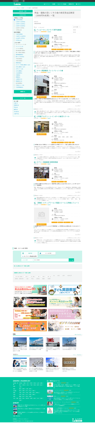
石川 (27, 409)
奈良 (34, 411)
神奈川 (23, 403)
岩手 (28, 401)
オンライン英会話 (62, 4)
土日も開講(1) (19, 70)
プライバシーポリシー (23, 437)
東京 (20, 403)
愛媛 (20, 415)
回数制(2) (18, 77)
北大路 (30, 294)
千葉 (31, 403)
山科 (73, 294)
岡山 (23, 413)
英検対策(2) (18, 62)
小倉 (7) (16, 103)
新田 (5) (16, 109)
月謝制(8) (18, 75)
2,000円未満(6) (19, 19)
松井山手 (17, 297)
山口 (27, 413)
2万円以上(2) (19, 40)
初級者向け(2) (19, 81)
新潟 (20, 409)
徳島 (30, 415)
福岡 (20, 417)
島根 (34, 413)
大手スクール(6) (19, 68)
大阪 (20, 411)
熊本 (23, 417)
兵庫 (23, 411)
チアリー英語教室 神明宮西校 (48, 176)
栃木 (41, 403)
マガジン (78, 4)
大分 (38, 417)
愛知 (20, 407)
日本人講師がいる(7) (20, 66)
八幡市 (56, 297)
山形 (38, 401)
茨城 (35, 403)
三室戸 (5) (16, 113)
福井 (34, 409)
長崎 (31, 417)
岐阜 (30, 407)
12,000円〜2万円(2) (20, 38)
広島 (20, 413)
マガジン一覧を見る (77, 373)
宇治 (39, 297)
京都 (45, 294)
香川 (23, 415)
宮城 (35, 401)
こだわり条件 (25, 278)
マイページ (47, 4)
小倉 (34, 297)
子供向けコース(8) (20, 85)
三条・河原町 (37, 294)
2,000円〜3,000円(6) (20, 21)
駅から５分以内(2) (20, 56)
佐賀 (35, 417)
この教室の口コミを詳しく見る (72, 64)
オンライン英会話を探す (65, 275)
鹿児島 (27, 417)
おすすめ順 (75, 26)
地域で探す (30, 275)
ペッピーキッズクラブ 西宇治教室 (50, 31)
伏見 (68, 294)
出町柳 (50, 294)
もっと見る (76, 61)
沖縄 (20, 418)
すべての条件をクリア (28, 94)
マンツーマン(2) (19, 46)
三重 (27, 407)
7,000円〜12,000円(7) (21, 36)
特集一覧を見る (78, 353)
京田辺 (45, 297)
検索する (22, 91)
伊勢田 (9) (16, 105)
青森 (24, 401)
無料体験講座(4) (19, 54)
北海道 (20, 401)
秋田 (31, 401)
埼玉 (28, 403)
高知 (27, 415)
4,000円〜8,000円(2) (20, 25)
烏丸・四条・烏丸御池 (20, 294)
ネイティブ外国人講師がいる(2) (23, 64)
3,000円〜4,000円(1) (20, 23)
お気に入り (43, 47)
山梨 (20, 405)
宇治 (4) (16, 107)
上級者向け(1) (19, 79)
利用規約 (15, 437)
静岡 (23, 407)
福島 (41, 401)
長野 (23, 409)
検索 (53, 4)
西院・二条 (57, 294)
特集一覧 (71, 4)
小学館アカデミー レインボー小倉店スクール (54, 126)
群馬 (38, 403)
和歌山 (37, 411)
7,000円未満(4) (19, 34)
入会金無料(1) (19, 73)
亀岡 (51, 297)
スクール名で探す (48, 275)
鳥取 (30, 413)
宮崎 (41, 417)
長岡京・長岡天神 (26, 297)
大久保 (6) (16, 111)
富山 (30, 409)
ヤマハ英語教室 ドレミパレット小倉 (51, 75)
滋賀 (30, 411)
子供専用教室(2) (19, 87)
